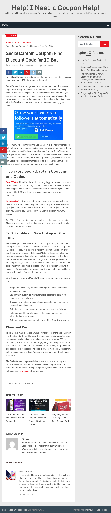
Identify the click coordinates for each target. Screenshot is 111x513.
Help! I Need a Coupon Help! (55, 7)
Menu (5, 25)
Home (8, 42)
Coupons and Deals (23, 42)
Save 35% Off (12, 182)
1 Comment (48, 66)
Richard (15, 66)
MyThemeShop (89, 510)
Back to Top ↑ (103, 510)
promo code (25, 371)
